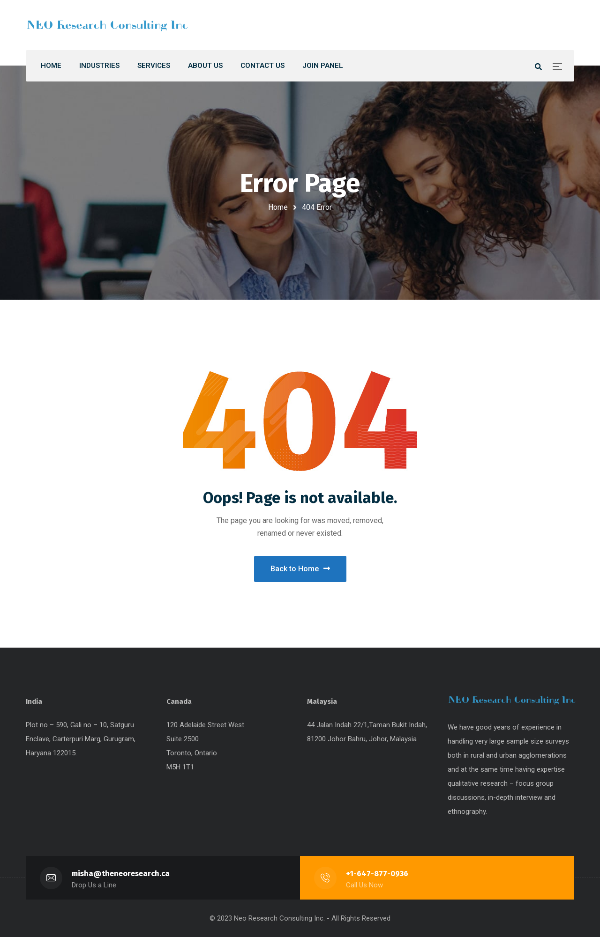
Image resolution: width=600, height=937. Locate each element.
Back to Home (300, 568)
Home (278, 207)
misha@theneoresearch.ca (121, 873)
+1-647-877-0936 (377, 873)
